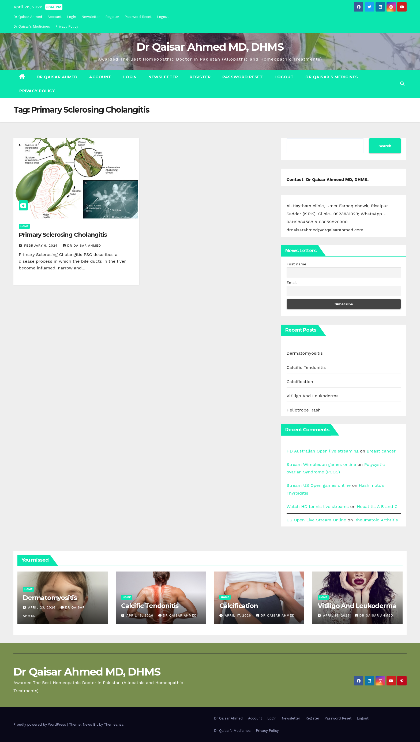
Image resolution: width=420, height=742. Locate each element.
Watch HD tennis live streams (318, 506)
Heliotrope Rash (304, 410)
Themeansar (114, 724)
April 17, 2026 (238, 615)
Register (112, 17)
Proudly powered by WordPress (40, 724)
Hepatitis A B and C (377, 506)
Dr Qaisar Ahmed (27, 17)
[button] (402, 83)
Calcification (300, 381)
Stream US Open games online (319, 485)
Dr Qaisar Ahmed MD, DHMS (210, 46)
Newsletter (91, 17)
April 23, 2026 (42, 607)
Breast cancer (381, 451)
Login (71, 17)
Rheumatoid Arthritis (376, 519)
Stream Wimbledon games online (321, 464)
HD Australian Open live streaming (323, 451)
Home (24, 226)
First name (296, 264)
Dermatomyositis (305, 353)
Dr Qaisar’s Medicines (31, 26)
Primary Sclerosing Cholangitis (63, 234)
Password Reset (138, 17)
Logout (163, 17)
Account (55, 17)
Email (292, 282)
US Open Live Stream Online (316, 519)
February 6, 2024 (41, 245)
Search (384, 146)
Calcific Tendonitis (306, 367)
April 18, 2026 (140, 615)
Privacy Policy (66, 26)
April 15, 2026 (337, 615)
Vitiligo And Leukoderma (313, 395)
